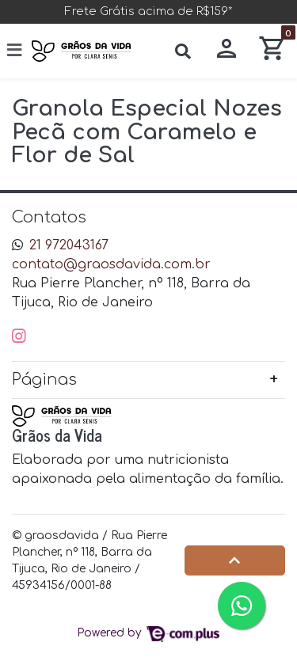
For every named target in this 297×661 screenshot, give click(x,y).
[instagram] (19, 336)
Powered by (148, 633)
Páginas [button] (44, 379)
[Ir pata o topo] (235, 560)
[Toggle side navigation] (16, 49)
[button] (226, 51)
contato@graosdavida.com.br (111, 264)
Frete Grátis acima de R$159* (148, 11)
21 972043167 (69, 245)
